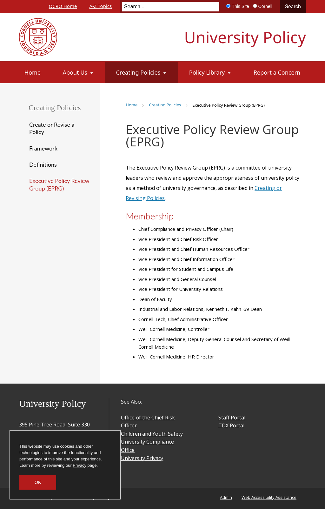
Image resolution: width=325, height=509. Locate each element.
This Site (240, 6)
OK (38, 482)
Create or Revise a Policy (51, 128)
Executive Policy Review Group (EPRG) (59, 184)
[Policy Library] (210, 72)
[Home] (33, 72)
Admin (226, 497)
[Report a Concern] (277, 72)
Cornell (265, 6)
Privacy (79, 465)
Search (293, 6)
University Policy (245, 37)
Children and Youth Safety (152, 433)
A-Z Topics (100, 6)
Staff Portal (231, 417)
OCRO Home (63, 6)
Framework (43, 148)
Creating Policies (55, 108)
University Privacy (142, 458)
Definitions (43, 164)
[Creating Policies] (141, 72)
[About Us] (78, 72)
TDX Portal (231, 425)
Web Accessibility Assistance (269, 497)
